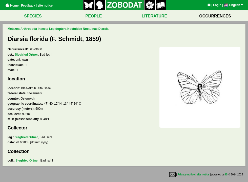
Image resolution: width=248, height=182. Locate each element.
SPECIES (33, 16)
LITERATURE (154, 16)
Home (12, 5)
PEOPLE (94, 16)
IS (226, 174)
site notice (45, 5)
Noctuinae (90, 29)
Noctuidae (74, 29)
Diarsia (103, 29)
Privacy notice (186, 174)
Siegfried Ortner (26, 54)
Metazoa (13, 29)
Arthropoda (28, 29)
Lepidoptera (58, 29)
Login (217, 5)
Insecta (43, 29)
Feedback (28, 5)
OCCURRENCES (215, 16)
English (233, 5)
